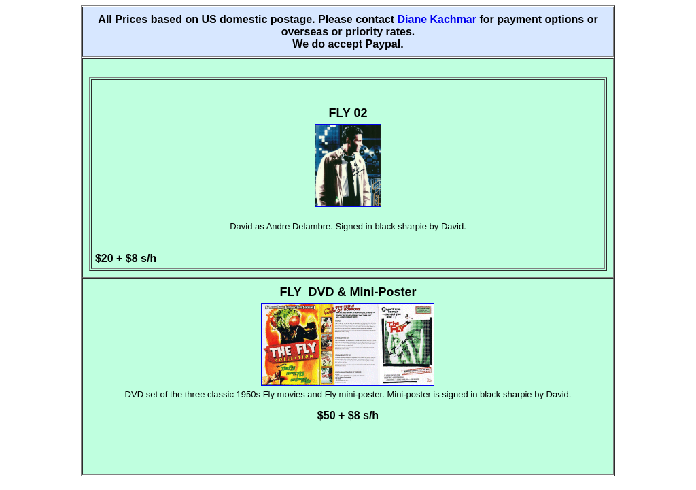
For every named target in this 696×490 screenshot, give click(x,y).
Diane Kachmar (436, 19)
